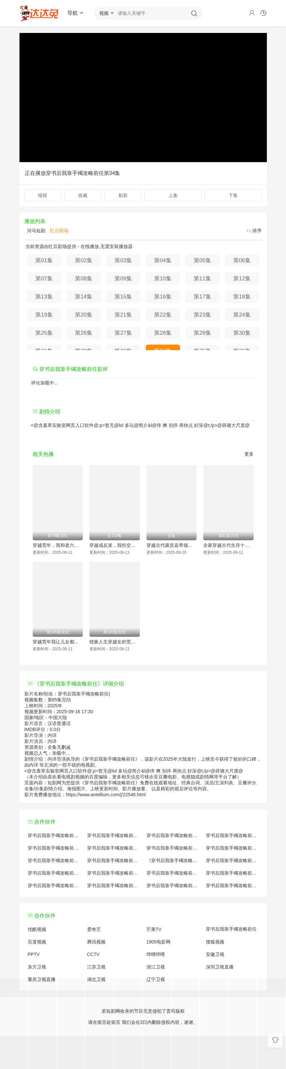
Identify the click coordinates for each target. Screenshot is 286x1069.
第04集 (163, 260)
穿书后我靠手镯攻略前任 (231, 929)
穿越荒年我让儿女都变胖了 (58, 641)
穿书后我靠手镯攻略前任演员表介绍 (232, 848)
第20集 (83, 315)
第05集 (202, 260)
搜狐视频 (215, 941)
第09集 (123, 278)
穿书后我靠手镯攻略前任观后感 (54, 885)
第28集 (163, 333)
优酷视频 (37, 929)
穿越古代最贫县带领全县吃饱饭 (171, 545)
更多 (249, 454)
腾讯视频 (96, 941)
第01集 (44, 260)
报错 (42, 195)
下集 (233, 195)
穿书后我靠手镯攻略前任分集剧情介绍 (172, 885)
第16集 (163, 297)
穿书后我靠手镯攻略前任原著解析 (113, 873)
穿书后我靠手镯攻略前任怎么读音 (54, 860)
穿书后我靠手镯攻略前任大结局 (172, 835)
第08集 (83, 278)
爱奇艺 (94, 929)
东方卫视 (37, 967)
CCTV (93, 954)
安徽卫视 (215, 954)
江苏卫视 (96, 967)
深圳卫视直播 (220, 967)
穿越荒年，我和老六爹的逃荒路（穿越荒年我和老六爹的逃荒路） (58, 545)
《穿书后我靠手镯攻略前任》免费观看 (172, 860)
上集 (173, 195)
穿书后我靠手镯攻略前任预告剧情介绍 (54, 873)
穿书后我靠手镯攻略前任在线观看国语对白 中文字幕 (232, 885)
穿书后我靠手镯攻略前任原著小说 (113, 835)
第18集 (242, 297)
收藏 (82, 195)
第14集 (83, 297)
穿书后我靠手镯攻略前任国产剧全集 (54, 848)
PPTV (34, 954)
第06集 (242, 260)
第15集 (123, 297)
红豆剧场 (58, 230)
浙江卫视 (155, 967)
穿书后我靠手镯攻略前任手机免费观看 (172, 873)
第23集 (202, 315)
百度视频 (37, 941)
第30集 (242, 333)
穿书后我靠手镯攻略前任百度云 (172, 848)
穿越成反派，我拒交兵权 (114, 545)
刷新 (123, 195)
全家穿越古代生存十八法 (228, 545)
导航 (75, 13)
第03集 (123, 260)
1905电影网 (158, 941)
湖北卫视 (96, 979)
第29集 (202, 333)
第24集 (242, 315)
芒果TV (154, 929)
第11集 (202, 278)
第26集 (83, 333)
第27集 (123, 333)
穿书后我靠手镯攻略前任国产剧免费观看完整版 (232, 860)
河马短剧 (36, 230)
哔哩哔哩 (155, 954)
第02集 (83, 260)
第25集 (44, 333)
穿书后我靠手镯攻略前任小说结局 (113, 860)
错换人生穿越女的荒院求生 (114, 641)
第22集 (163, 315)
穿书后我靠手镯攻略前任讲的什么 (232, 835)
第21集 (123, 315)
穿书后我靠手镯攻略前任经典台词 (232, 873)
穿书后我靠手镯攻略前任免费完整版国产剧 (113, 885)
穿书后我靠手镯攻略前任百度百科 (113, 848)
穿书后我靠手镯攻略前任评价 (54, 835)
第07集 (44, 278)
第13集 (44, 297)
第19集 (44, 315)
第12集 (242, 278)
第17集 (202, 297)
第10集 (163, 278)
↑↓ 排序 (254, 230)
